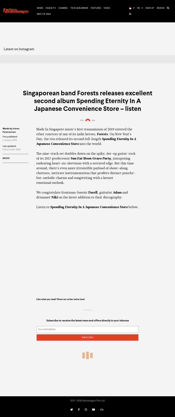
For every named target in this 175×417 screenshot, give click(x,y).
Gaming (63, 8)
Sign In (160, 8)
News (40, 8)
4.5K (93, 120)
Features (96, 8)
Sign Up (150, 8)
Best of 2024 (44, 14)
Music (6, 158)
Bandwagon (15, 11)
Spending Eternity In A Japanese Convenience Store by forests (87, 253)
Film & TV (51, 8)
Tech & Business (79, 8)
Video (107, 8)
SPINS (82, 120)
